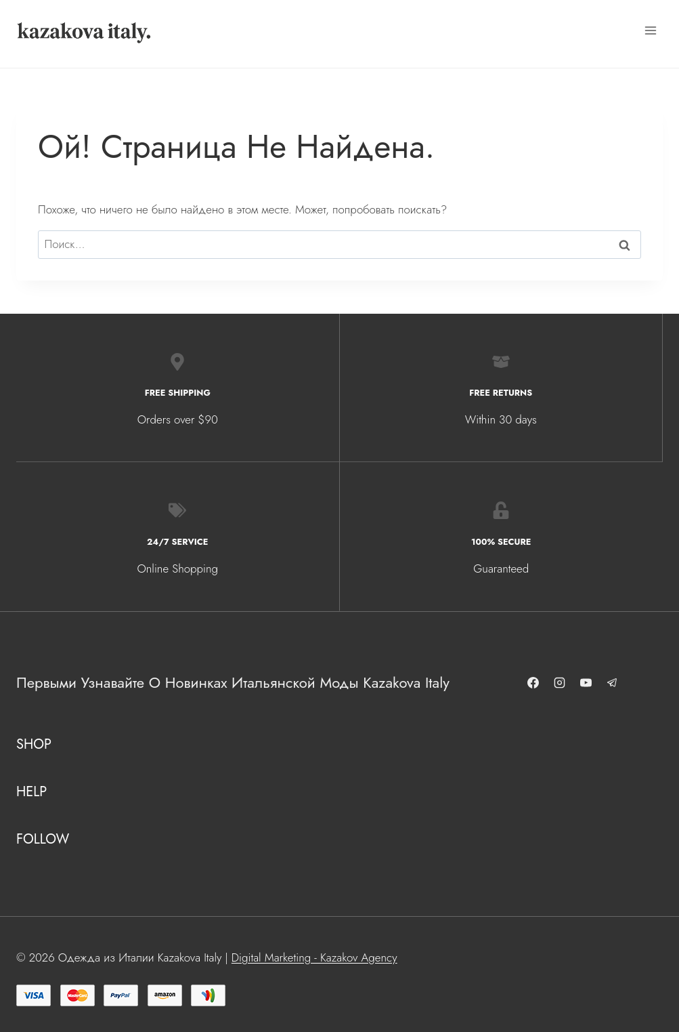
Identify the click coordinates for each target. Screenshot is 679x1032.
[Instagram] (561, 683)
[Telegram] (614, 683)
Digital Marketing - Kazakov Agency (314, 957)
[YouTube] (588, 683)
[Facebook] (535, 683)
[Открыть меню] (650, 30)
